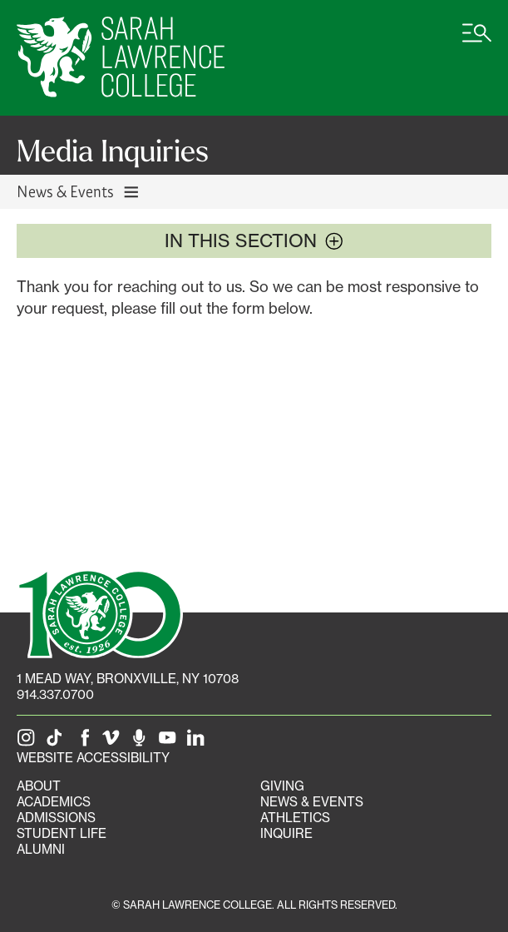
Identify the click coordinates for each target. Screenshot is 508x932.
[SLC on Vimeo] (113, 742)
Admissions (56, 817)
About (39, 786)
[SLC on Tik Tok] (57, 742)
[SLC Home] (120, 58)
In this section (254, 240)
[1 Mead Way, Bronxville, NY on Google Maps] (128, 679)
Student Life (61, 833)
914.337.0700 (55, 694)
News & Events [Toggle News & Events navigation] (79, 191)
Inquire (286, 833)
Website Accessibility (93, 758)
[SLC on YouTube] (170, 742)
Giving (282, 786)
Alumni (41, 849)
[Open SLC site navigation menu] (476, 41)
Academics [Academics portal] (54, 802)
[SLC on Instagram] (29, 742)
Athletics (295, 817)
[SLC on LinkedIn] (198, 742)
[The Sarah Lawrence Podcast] (142, 742)
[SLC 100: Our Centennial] (100, 611)
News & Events (311, 802)
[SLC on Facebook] (85, 742)
